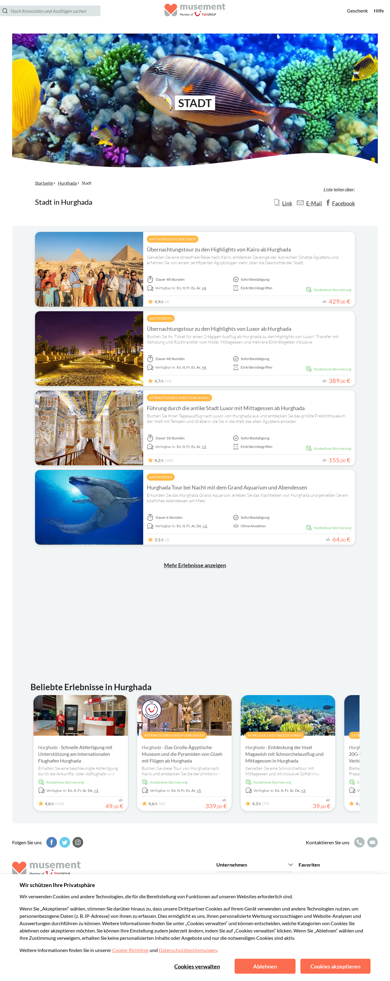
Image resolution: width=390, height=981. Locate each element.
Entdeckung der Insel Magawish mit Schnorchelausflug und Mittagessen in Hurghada (284, 753)
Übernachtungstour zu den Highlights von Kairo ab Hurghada (219, 249)
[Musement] (195, 17)
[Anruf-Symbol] (359, 842)
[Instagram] (77, 842)
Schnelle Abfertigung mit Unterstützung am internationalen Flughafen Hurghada (75, 753)
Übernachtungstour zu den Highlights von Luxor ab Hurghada (219, 328)
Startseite (44, 183)
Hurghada (67, 183)
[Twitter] (64, 842)
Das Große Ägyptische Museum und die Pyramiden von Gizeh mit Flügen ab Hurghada (182, 753)
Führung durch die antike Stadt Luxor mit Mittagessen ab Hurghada (226, 408)
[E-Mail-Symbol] (372, 842)
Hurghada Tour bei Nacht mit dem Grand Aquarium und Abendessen (227, 487)
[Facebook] (51, 842)
